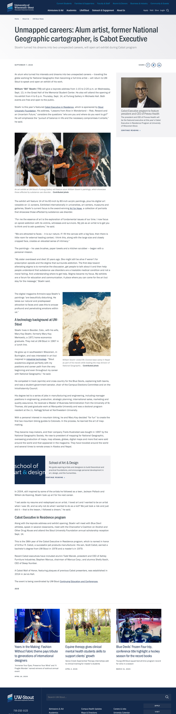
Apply (145, 10)
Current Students (64, 3)
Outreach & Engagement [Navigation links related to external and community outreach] (103, 10)
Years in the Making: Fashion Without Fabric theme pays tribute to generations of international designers (37, 653)
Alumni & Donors (120, 3)
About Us (121, 10)
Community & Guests (160, 3)
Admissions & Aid (57, 708)
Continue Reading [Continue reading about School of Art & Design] (57, 477)
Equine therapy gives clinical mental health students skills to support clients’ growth (85, 651)
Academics (54, 712)
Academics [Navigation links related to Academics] (71, 10)
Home (17, 19)
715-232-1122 (20, 711)
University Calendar (122, 712)
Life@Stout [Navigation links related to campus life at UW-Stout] (84, 10)
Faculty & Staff (103, 3)
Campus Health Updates (92, 708)
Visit (151, 10)
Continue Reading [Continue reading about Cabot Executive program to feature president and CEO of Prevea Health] (130, 130)
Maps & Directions (89, 712)
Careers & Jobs (120, 708)
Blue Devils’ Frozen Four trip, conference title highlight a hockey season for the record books (138, 651)
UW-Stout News (38, 19)
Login (162, 10)
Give (157, 10)
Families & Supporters (84, 3)
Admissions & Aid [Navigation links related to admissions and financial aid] (55, 10)
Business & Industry (139, 3)
